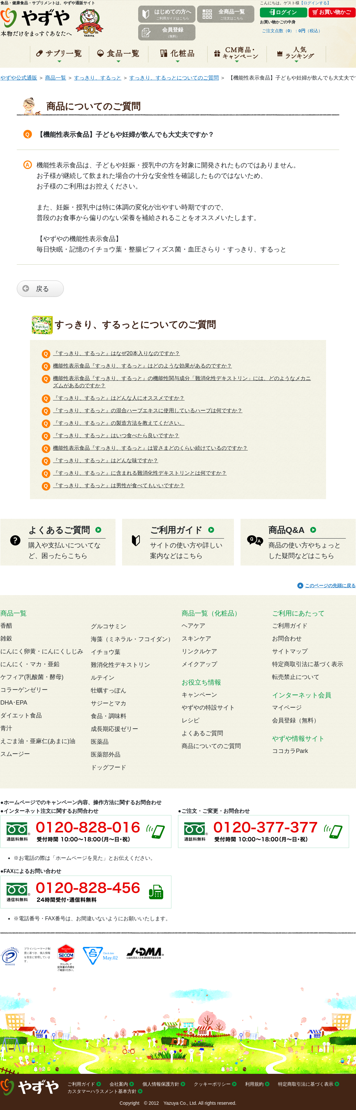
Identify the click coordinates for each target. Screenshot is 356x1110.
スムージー (15, 754)
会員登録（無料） (295, 720)
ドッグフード (108, 767)
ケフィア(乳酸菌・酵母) (32, 677)
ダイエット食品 (21, 715)
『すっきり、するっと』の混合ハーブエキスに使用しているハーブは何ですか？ (147, 410)
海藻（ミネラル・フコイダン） (132, 639)
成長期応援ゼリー (114, 729)
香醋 (6, 625)
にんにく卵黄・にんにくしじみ (41, 651)
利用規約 (254, 1084)
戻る (42, 288)
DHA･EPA (13, 702)
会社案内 (119, 1084)
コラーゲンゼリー (24, 690)
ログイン (286, 12)
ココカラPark (290, 751)
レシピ (190, 720)
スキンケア (196, 638)
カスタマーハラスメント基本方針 (102, 1091)
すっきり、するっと (97, 78)
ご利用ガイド (290, 625)
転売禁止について (295, 677)
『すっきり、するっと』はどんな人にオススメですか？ (119, 398)
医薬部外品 (105, 754)
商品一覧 (55, 78)
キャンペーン (237, 57)
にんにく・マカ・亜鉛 (30, 664)
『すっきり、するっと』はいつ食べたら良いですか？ (116, 435)
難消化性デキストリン (120, 665)
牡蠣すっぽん (108, 690)
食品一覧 (118, 57)
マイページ (287, 707)
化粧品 (177, 57)
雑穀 (6, 638)
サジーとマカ (108, 703)
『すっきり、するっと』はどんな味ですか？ (105, 460)
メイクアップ (199, 664)
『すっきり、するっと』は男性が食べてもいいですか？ (119, 485)
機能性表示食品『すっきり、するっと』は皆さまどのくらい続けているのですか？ (150, 448)
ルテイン (102, 677)
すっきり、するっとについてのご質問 (174, 78)
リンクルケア (199, 651)
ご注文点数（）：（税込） (292, 30)
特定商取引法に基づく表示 (307, 664)
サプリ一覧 (59, 57)
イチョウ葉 (105, 652)
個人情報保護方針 (160, 1084)
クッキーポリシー (212, 1084)
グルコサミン (108, 626)
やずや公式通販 (18, 78)
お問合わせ (287, 638)
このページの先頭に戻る (330, 585)
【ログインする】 (315, 3)
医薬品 (100, 741)
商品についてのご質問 (211, 746)
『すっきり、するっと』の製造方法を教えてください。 (119, 423)
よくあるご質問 (202, 733)
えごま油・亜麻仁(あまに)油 (37, 741)
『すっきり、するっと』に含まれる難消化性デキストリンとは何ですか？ (140, 473)
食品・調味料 (108, 716)
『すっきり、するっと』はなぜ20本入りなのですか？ (116, 353)
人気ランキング (296, 57)
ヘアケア (193, 625)
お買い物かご (335, 12)
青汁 (6, 728)
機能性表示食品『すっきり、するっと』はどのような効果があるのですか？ (142, 366)
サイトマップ (290, 651)
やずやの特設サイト (208, 707)
